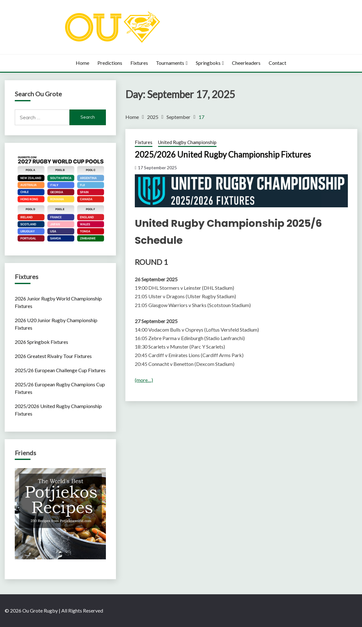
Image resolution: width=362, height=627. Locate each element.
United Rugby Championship (187, 142)
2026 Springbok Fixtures (41, 342)
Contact (277, 63)
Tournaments (170, 63)
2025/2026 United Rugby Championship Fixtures (223, 154)
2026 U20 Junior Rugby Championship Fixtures (56, 324)
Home (82, 63)
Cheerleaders (246, 63)
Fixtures (139, 63)
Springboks (208, 63)
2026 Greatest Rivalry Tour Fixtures (53, 356)
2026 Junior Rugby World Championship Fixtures (58, 302)
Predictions (109, 63)
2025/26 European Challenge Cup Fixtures (60, 370)
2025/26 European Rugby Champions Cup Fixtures (60, 388)
